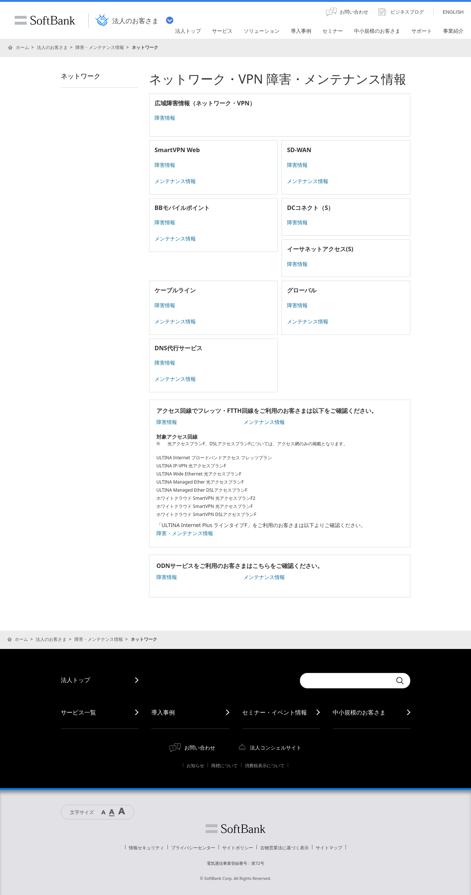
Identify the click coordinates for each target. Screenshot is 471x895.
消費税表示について (264, 765)
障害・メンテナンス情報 (99, 47)
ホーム (22, 47)
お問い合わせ (199, 747)
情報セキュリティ (146, 848)
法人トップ (75, 680)
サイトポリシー (237, 848)
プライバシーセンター (193, 848)
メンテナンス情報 (175, 181)
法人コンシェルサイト (275, 747)
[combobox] (346, 680)
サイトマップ (329, 848)
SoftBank (45, 20)
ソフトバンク (235, 829)
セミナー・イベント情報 (274, 712)
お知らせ (195, 765)
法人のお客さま (52, 47)
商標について (224, 765)
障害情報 (165, 117)
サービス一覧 (78, 712)
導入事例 (163, 712)
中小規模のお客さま (359, 712)
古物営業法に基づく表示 (284, 848)
